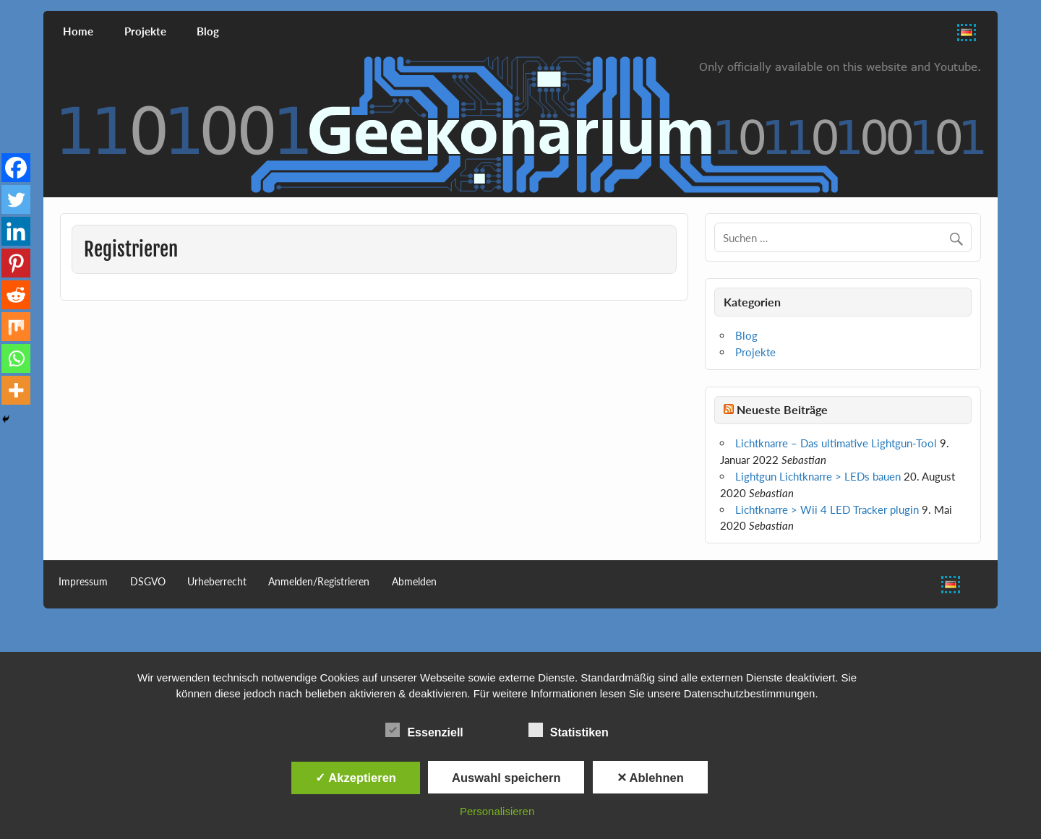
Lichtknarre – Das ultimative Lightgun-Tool (836, 442)
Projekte (145, 31)
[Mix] (15, 326)
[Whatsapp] (15, 358)
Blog (208, 31)
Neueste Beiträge (782, 409)
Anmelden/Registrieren (318, 582)
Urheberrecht (217, 582)
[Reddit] (15, 294)
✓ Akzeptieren (355, 777)
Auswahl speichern (506, 777)
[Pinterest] (15, 263)
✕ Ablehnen (650, 777)
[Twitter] (15, 199)
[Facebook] (15, 167)
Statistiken (568, 731)
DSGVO (148, 582)
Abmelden (414, 582)
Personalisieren (497, 811)
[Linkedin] (15, 231)
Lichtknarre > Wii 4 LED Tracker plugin (827, 509)
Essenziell (424, 731)
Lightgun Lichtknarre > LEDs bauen (818, 476)
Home (78, 31)
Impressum (83, 582)
